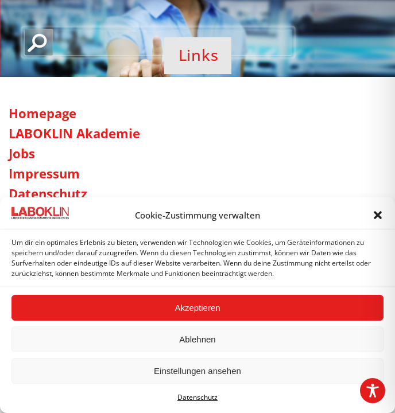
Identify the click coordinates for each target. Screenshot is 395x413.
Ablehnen (197, 339)
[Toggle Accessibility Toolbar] (372, 390)
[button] (378, 215)
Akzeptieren (197, 308)
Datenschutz (197, 397)
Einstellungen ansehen (197, 371)
